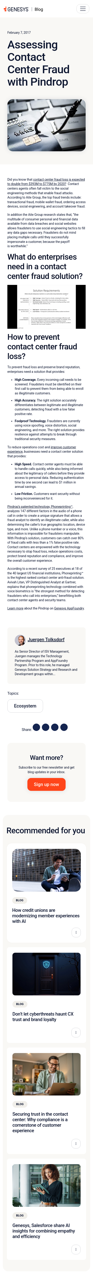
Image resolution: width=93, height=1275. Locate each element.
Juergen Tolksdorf (46, 639)
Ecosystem (25, 706)
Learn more (15, 608)
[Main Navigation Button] (82, 8)
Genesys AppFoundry (69, 608)
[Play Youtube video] (46, 307)
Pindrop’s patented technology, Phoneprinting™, (40, 506)
